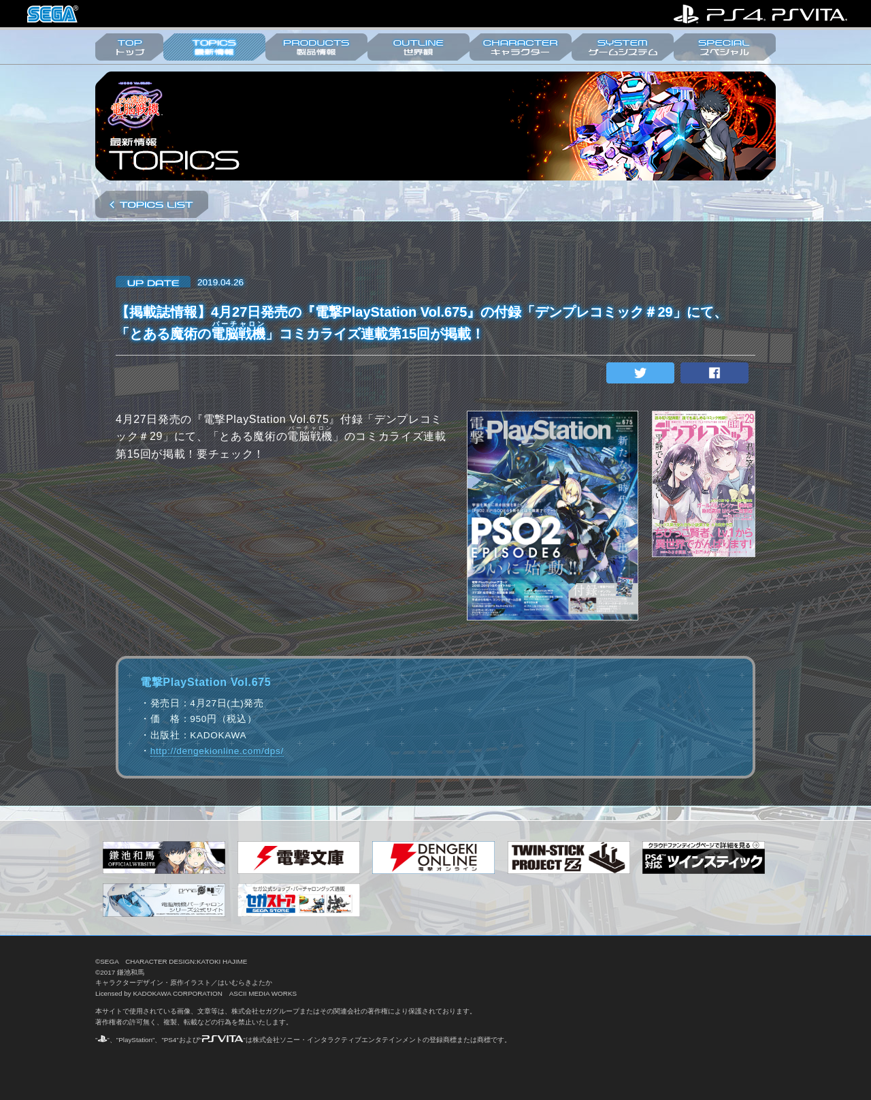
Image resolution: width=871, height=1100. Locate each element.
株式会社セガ (52, 13)
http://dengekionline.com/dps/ (217, 751)
